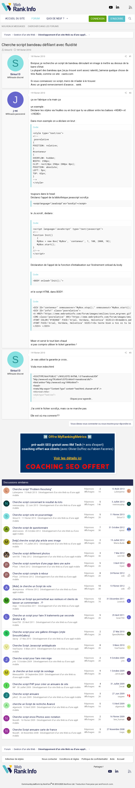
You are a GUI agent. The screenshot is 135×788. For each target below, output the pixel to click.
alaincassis (18, 531)
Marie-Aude (119, 543)
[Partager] (125, 56)
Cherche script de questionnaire (30, 527)
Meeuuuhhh (18, 674)
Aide (112, 759)
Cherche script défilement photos (31, 553)
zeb (122, 576)
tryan (122, 566)
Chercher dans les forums (43, 26)
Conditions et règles (69, 759)
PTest (15, 567)
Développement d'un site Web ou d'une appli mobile (57, 557)
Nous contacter (49, 759)
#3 (130, 353)
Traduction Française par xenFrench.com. (94, 784)
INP (14, 687)
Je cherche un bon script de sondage (33, 671)
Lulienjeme (18, 492)
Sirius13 (8, 50)
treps (122, 732)
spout (121, 530)
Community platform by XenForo (48, 784)
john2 (15, 697)
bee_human (119, 719)
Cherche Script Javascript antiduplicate (34, 645)
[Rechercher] (130, 18)
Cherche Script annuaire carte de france (35, 729)
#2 (130, 93)
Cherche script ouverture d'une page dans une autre (41, 563)
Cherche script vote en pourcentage (33, 514)
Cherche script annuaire (26, 694)
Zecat (121, 686)
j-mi (14, 661)
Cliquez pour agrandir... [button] (81, 398)
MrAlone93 (18, 544)
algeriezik (17, 707)
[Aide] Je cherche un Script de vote (32, 586)
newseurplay (18, 505)
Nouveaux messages (13, 26)
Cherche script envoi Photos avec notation (36, 716)
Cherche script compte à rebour (30, 573)
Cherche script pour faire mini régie (32, 658)
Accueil (120, 759)
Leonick (120, 602)
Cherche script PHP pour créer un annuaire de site (40, 684)
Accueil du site (15, 18)
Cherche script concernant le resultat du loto (37, 502)
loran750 (17, 622)
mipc (15, 606)
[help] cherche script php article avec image (37, 540)
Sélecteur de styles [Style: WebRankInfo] (14, 759)
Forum (36, 18)
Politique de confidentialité (95, 759)
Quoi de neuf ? (55, 18)
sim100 (16, 557)
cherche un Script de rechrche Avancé (34, 704)
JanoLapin (119, 674)
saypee (121, 696)
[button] (67, 18)
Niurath (16, 720)
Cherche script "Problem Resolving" (32, 489)
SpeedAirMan (118, 634)
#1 (130, 56)
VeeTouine (18, 649)
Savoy (15, 639)
